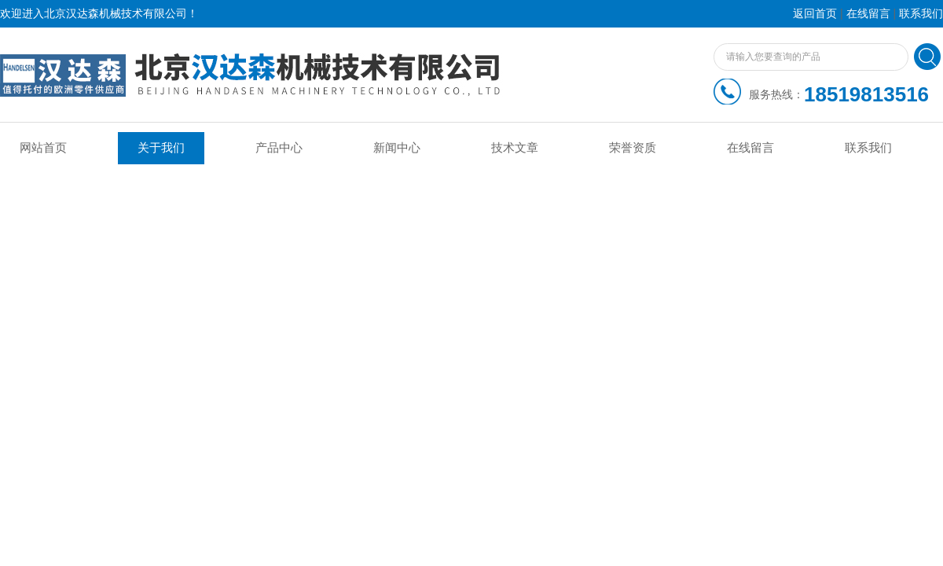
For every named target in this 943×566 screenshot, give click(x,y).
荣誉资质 (632, 148)
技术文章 (514, 148)
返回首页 (815, 14)
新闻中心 (396, 148)
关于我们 (161, 148)
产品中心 (279, 148)
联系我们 (921, 14)
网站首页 (43, 148)
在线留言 (868, 14)
